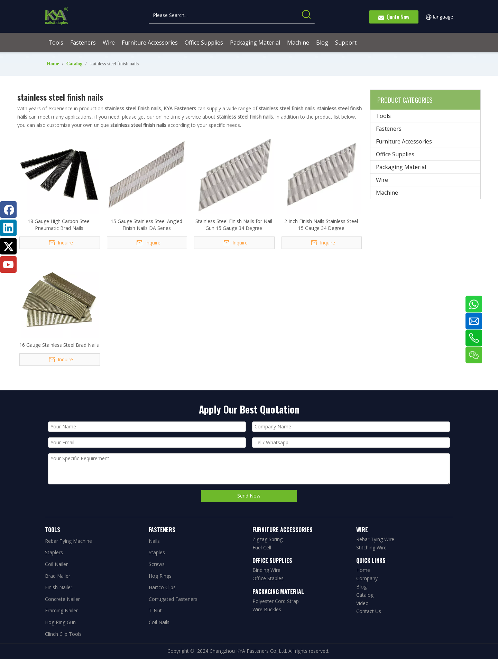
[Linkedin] (8, 228)
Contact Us (368, 611)
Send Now (248, 495)
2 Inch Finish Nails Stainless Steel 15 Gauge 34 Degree (321, 224)
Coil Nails (159, 622)
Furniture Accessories (404, 141)
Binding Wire (266, 570)
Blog (361, 586)
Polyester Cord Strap (275, 601)
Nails (154, 541)
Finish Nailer (58, 587)
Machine (387, 192)
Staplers (54, 552)
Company (367, 578)
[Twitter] (8, 246)
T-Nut (155, 610)
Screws (157, 564)
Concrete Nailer (62, 599)
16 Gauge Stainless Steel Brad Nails (59, 345)
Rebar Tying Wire (375, 539)
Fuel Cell (261, 547)
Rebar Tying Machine (68, 541)
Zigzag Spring (267, 539)
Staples (157, 552)
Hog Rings (160, 576)
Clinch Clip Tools (63, 634)
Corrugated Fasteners (173, 599)
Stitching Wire (371, 547)
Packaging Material (401, 167)
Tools (383, 116)
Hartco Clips (162, 587)
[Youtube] (8, 264)
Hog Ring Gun (60, 622)
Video (362, 603)
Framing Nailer (61, 610)
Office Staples (268, 578)
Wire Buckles (266, 609)
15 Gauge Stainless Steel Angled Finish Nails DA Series (146, 224)
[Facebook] (8, 209)
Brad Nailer (57, 576)
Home (363, 570)
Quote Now (393, 17)
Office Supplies (395, 154)
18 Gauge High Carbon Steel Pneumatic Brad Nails (59, 224)
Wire (382, 180)
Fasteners (389, 128)
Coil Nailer (56, 564)
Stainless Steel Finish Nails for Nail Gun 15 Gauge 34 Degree (233, 224)
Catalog (365, 595)
